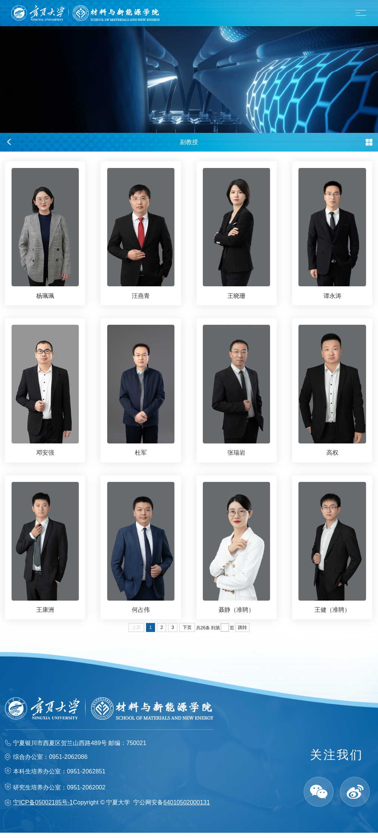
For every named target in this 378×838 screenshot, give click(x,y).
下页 (187, 632)
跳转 (242, 632)
